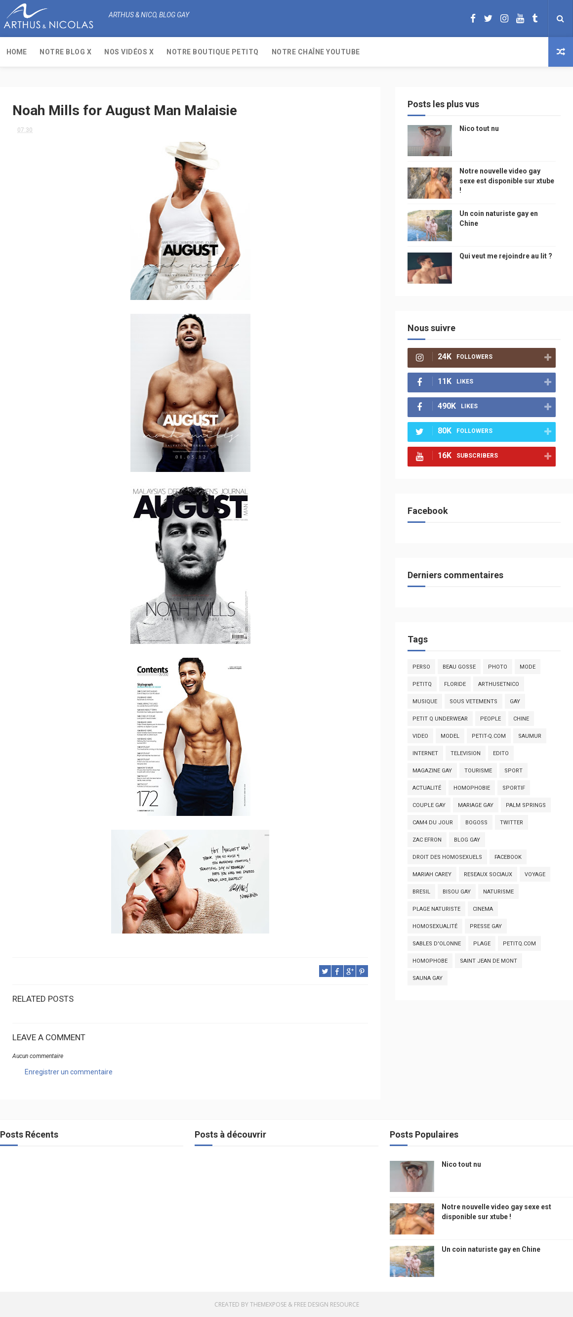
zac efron (427, 840)
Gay (515, 701)
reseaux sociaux (488, 874)
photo (497, 667)
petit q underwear (440, 719)
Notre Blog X (65, 52)
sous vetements (473, 701)
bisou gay (457, 892)
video (420, 736)
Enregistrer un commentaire (69, 1072)
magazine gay (432, 770)
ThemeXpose (268, 1304)
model (450, 736)
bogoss (476, 822)
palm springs (526, 805)
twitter (511, 822)
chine (521, 719)
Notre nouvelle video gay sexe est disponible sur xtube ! (506, 180)
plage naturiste (436, 909)
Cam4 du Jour (432, 822)
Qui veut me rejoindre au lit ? (505, 256)
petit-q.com (489, 736)
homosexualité (434, 926)
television (465, 753)
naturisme (498, 892)
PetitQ (422, 684)
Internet (425, 753)
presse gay (486, 926)
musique (424, 701)
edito (501, 753)
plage (482, 943)
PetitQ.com (519, 943)
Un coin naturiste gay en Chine (491, 1249)
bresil (421, 892)
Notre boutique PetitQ (212, 52)
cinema (483, 909)
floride (455, 684)
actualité (426, 788)
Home (16, 52)
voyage (535, 874)
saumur (529, 736)
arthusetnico (498, 684)
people (490, 719)
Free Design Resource (326, 1304)
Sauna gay (427, 978)
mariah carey (431, 874)
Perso (421, 667)
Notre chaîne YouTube (316, 52)
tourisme (478, 770)
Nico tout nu (479, 128)
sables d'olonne (436, 943)
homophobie (471, 788)
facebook (508, 857)
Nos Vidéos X (129, 52)
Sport (513, 770)
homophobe (430, 961)
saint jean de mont (488, 961)
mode (527, 667)
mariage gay (475, 805)
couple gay (429, 805)
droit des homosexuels (447, 857)
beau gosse (459, 667)
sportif (513, 788)
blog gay (467, 840)
